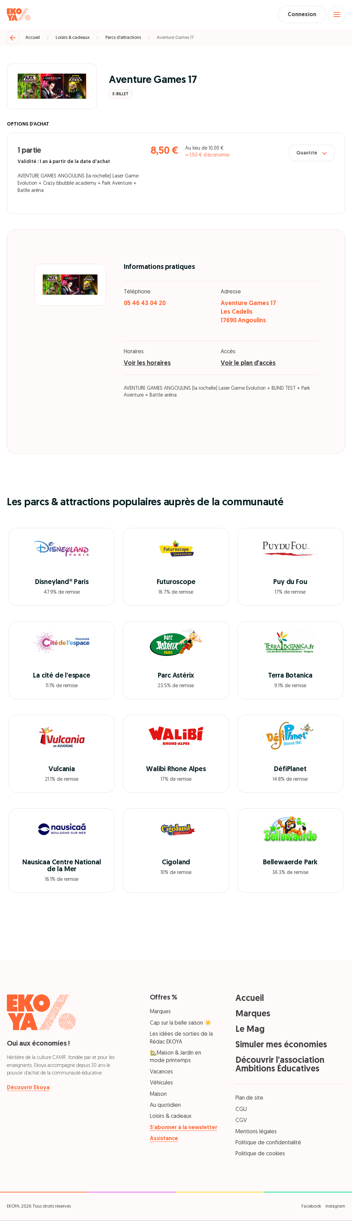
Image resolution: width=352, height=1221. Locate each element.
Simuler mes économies (281, 1045)
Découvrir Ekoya (28, 1088)
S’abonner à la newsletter (183, 1128)
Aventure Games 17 (175, 38)
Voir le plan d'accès (248, 364)
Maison (158, 1095)
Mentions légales (256, 1132)
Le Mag (250, 1030)
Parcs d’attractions (123, 38)
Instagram (335, 1206)
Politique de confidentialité (268, 1143)
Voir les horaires (147, 364)
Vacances (161, 1072)
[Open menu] (336, 14)
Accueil (32, 38)
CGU (241, 1110)
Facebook (311, 1206)
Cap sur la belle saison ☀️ (180, 1023)
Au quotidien (165, 1106)
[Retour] (13, 38)
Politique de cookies (260, 1154)
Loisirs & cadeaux (73, 38)
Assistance (164, 1139)
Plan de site (249, 1099)
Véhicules (161, 1084)
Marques (160, 1012)
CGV (241, 1121)
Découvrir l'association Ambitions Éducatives (279, 1065)
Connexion (300, 15)
